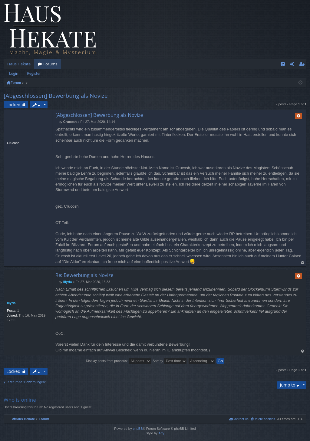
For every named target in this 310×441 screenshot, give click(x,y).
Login (13, 73)
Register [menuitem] (303, 65)
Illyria (11, 303)
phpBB (138, 428)
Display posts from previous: (118, 361)
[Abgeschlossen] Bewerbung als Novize (56, 96)
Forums (50, 64)
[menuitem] (263, 419)
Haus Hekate (19, 64)
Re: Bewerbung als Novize (84, 275)
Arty (161, 433)
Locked (13, 104)
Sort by (170, 361)
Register (34, 73)
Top (303, 263)
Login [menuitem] (293, 65)
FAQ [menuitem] (285, 65)
